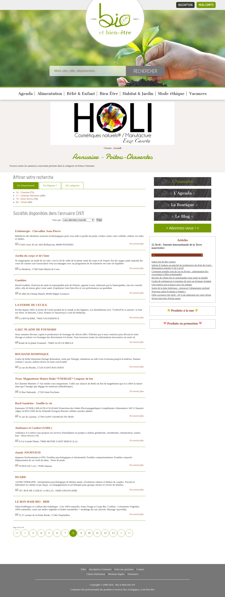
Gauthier (21, 280)
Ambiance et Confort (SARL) (33, 427)
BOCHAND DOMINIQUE (32, 354)
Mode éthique (171, 93)
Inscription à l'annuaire (100, 569)
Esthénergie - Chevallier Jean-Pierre (38, 231)
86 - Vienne (21, 202)
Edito (83, 569)
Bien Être (109, 93)
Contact (140, 569)
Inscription (185, 5)
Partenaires (133, 574)
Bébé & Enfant (81, 93)
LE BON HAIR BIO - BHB (32, 501)
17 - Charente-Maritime (27, 195)
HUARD (20, 477)
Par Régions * (50, 185)
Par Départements (26, 185)
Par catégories (72, 185)
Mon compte (206, 5)
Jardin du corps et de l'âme (32, 255)
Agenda (25, 93)
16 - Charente (22, 192)
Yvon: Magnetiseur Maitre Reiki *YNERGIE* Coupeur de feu (54, 378)
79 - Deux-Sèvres (24, 199)
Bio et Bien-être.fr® (125, 584)
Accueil (117, 148)
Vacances (198, 93)
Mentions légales (116, 574)
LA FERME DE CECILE (31, 304)
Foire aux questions (124, 569)
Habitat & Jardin (138, 93)
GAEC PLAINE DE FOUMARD (35, 329)
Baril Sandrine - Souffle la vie (33, 403)
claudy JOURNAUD (28, 452)
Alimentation (49, 93)
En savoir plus (137, 243)
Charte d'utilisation (96, 574)
